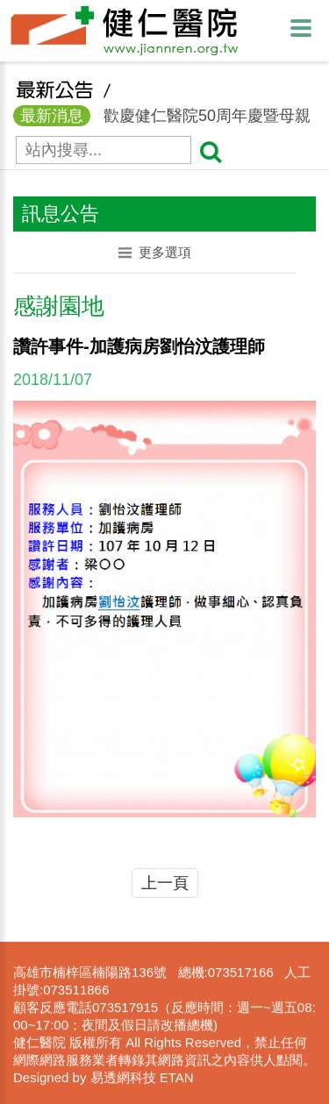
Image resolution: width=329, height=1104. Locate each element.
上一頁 (165, 883)
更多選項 (154, 252)
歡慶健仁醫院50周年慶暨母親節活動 (162, 127)
